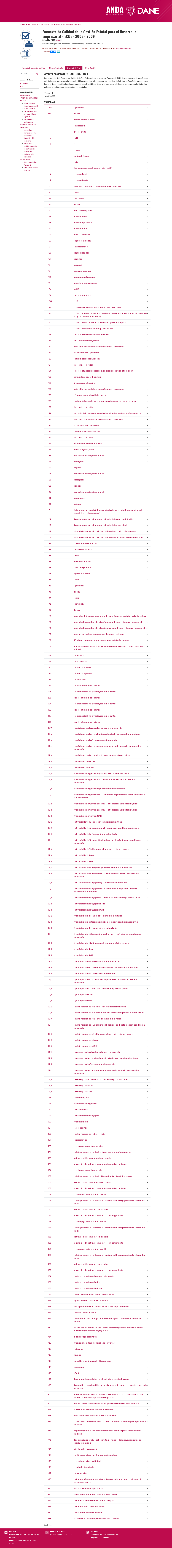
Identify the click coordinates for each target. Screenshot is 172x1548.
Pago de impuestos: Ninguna (83, 993)
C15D (49, 351)
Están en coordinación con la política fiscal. (88, 1487)
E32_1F (50, 960)
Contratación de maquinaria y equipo (86, 1114)
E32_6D (50, 902)
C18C (49, 466)
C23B (49, 536)
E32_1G (50, 1005)
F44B (49, 1414)
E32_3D (50, 881)
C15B (49, 339)
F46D (49, 1493)
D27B (49, 620)
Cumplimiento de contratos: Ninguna (86, 1038)
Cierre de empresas (80, 1138)
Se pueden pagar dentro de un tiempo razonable (90, 1193)
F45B (49, 1453)
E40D (49, 1317)
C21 (49, 508)
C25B (49, 584)
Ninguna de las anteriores (82, 294)
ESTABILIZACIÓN (25, 158)
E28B (49, 660)
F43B (49, 1383)
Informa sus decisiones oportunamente (87, 351)
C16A (49, 369)
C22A (49, 517)
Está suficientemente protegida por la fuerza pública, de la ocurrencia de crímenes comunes (105, 530)
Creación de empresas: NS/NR (84, 766)
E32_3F (50, 972)
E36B (49, 1199)
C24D (49, 560)
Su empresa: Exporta (81, 172)
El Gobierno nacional (80, 215)
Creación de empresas (81, 1096)
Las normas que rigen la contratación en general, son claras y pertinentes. (99, 632)
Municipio (77, 112)
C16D (49, 387)
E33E (49, 1120)
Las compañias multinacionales (84, 275)
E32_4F (50, 978)
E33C (49, 1108)
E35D (49, 1187)
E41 (49, 1326)
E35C (49, 1181)
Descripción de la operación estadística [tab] (33, 66)
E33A (49, 1096)
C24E (49, 566)
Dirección (77, 148)
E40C (49, 1311)
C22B (49, 524)
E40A (49, 1299)
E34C (49, 1156)
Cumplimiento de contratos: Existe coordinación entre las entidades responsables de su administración (109, 1011)
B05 (49, 148)
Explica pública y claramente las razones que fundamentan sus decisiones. (99, 345)
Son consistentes (80, 678)
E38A (49, 1247)
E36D (49, 1214)
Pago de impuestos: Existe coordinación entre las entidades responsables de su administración (106, 966)
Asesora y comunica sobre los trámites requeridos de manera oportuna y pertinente (102, 1305)
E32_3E (50, 926)
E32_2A (50, 732)
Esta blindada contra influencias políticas (88, 442)
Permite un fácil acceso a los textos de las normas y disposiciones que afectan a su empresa (105, 399)
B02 (49, 124)
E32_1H (50, 1050)
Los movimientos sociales (82, 269)
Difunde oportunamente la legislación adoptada (90, 393)
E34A (49, 1144)
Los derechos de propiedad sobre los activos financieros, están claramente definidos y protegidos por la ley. (110, 626)
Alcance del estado (29, 107)
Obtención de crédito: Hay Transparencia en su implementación (95, 926)
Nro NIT (76, 136)
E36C (49, 1208)
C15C (49, 345)
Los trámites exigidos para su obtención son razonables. (93, 1156)
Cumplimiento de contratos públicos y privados (89, 1132)
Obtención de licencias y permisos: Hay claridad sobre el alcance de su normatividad (102, 772)
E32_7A (50, 766)
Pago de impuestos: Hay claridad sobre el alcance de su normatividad (97, 960)
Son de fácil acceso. (80, 660)
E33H (49, 1138)
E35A (49, 1168)
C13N (49, 294)
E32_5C (50, 847)
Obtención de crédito (81, 1120)
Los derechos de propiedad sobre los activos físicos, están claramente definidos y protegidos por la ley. (109, 620)
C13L (49, 281)
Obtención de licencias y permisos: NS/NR (88, 814)
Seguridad (27, 115)
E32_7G (50, 1044)
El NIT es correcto (80, 130)
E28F (49, 684)
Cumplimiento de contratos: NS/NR (85, 1044)
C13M (49, 287)
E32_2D (50, 872)
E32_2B (50, 778)
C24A (49, 542)
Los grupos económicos (81, 251)
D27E (49, 638)
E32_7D (50, 908)
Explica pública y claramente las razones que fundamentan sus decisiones (99, 387)
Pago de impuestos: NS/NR (83, 999)
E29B (49, 696)
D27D (49, 632)
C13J (49, 269)
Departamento (79, 106)
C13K (49, 275)
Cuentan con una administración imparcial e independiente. (94, 1274)
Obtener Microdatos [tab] (90, 66)
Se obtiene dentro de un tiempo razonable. (88, 1144)
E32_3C (50, 832)
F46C (49, 1487)
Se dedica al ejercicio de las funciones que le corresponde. (93, 327)
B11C (49, 203)
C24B (49, 548)
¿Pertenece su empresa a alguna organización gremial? (93, 166)
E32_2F (50, 966)
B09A (49, 172)
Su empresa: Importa (81, 178)
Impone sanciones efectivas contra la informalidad (91, 1299)
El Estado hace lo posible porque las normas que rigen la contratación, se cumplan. (101, 638)
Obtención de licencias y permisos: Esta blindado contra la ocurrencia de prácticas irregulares (105, 802)
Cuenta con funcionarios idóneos (85, 1311)
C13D (49, 233)
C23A (49, 530)
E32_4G (50, 1023)
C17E (49, 436)
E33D (49, 1114)
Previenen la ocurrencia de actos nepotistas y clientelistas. (94, 1293)
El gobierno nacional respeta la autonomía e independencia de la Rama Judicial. (100, 524)
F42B (49, 1341)
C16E (49, 393)
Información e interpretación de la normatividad (30, 131)
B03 (49, 130)
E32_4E (50, 932)
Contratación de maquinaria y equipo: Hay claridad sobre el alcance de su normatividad (103, 866)
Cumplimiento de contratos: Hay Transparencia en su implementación (97, 1017)
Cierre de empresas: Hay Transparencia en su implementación (94, 1063)
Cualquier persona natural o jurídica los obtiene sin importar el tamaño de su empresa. (103, 1174)
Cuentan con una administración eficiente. (88, 1287)
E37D (49, 1241)
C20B (49, 496)
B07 (49, 160)
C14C (49, 321)
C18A (49, 454)
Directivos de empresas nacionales (85, 542)
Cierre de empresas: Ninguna (83, 1084)
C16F (49, 399)
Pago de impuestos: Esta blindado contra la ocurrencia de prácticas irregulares (101, 987)
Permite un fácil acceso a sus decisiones (87, 357)
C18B (49, 460)
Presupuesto (27, 163)
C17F (49, 442)
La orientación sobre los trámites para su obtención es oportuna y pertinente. (100, 1162)
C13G (49, 251)
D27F (49, 645)
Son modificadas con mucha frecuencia (87, 684)
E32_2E (50, 920)
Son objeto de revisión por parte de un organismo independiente (95, 1453)
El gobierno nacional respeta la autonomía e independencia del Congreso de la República (103, 517)
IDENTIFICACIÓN (25, 94)
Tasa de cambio (79, 1365)
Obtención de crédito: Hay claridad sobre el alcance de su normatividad (98, 914)
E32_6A (50, 760)
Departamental (79, 197)
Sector (76, 160)
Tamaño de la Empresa (81, 154)
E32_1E (50, 914)
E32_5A (50, 753)
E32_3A (50, 738)
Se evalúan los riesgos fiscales (84, 1465)
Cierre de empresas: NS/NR (83, 1090)
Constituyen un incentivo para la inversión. (88, 1511)
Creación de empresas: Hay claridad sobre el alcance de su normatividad (98, 726)
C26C (49, 608)
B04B (49, 142)
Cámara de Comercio (81, 245)
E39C (49, 1287)
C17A (49, 412)
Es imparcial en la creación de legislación (87, 375)
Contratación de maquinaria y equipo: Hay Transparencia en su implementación (100, 881)
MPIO (49, 112)
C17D (49, 430)
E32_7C (50, 860)
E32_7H (50, 1090)
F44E (49, 1438)
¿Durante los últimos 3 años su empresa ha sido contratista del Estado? (98, 185)
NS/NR (76, 300)
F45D (49, 1465)
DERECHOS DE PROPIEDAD (28, 123)
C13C (49, 227)
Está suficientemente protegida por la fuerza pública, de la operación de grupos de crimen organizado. (108, 536)
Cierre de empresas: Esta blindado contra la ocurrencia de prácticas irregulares (101, 1078)
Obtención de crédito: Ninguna (84, 947)
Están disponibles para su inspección (86, 1447)
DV (74, 142)
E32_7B (50, 814)
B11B (49, 197)
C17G (49, 448)
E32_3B (50, 787)
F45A (49, 1447)
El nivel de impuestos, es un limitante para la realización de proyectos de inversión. (101, 1377)
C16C (49, 381)
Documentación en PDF (123, 47)
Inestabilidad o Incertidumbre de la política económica (92, 1359)
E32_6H (50, 1084)
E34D (49, 1162)
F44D (49, 1429)
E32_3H (50, 1063)
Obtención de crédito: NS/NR (83, 953)
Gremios (76, 554)
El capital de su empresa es (83, 209)
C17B (49, 418)
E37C (49, 1235)
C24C (49, 554)
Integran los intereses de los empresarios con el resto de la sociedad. (97, 1517)
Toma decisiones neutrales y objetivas (86, 339)
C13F (49, 245)
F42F (49, 1365)
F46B (49, 1477)
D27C (49, 626)
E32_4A (50, 744)
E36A (49, 1193)
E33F (49, 1126)
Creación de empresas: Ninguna (84, 760)
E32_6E (50, 947)
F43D (49, 1402)
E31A (49, 714)
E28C (49, 666)
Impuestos (77, 1353)
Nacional (76, 191)
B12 (49, 209)
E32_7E (50, 953)
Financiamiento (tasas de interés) (85, 1335)
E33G (49, 1132)
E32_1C (50, 820)
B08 (49, 166)
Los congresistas (79, 460)
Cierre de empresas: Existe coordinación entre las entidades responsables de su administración (106, 1056)
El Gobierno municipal (81, 227)
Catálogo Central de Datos (40, 23)
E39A (49, 1274)
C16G (49, 405)
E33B (49, 1102)
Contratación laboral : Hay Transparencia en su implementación (95, 832)
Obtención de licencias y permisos (85, 1102)
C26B (49, 602)
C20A (49, 490)
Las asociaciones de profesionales (85, 281)
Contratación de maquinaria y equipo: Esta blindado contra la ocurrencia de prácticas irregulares (107, 896)
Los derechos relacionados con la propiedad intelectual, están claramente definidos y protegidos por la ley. (110, 614)
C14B (49, 312)
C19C (49, 484)
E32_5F (50, 987)
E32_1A (50, 726)
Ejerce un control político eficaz (84, 381)
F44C (49, 1420)
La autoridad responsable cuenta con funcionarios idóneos (93, 1408)
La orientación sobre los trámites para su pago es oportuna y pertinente (98, 1214)
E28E (49, 678)
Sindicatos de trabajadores (83, 548)
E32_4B (50, 793)
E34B (49, 1150)
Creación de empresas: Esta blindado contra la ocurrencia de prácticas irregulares (102, 753)
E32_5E (50, 941)
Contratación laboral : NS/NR (83, 860)
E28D (49, 672)
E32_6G (50, 1038)
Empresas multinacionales (82, 560)
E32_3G (50, 1017)
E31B (49, 720)
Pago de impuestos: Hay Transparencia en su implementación (94, 972)
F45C (49, 1459)
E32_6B (50, 808)
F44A (49, 1408)
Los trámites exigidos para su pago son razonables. (91, 1208)
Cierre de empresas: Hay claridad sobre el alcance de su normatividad (97, 1050)
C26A (49, 596)
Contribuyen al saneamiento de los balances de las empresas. (94, 1499)
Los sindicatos (78, 263)
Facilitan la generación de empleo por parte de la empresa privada (96, 1493)
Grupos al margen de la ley (82, 566)
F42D (49, 1353)
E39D (49, 1293)
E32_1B (50, 772)
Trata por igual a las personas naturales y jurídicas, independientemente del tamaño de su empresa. (107, 412)
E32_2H (50, 1056)
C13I (49, 263)
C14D (49, 327)
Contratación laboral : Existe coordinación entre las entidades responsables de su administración (107, 826)
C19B (49, 478)
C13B (49, 221)
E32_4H (50, 1069)
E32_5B (50, 802)
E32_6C (50, 853)
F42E (49, 1359)
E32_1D (50, 866)
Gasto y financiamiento (30, 161)
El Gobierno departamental (83, 221)
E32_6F (50, 993)
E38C (49, 1262)
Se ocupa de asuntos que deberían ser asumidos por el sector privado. (97, 306)
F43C (49, 1393)
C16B (49, 375)
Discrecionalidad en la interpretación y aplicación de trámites (95, 690)
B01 (49, 118)
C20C (49, 502)
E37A (49, 1220)
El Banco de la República (82, 233)
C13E (49, 239)
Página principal (25, 23)
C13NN (50, 300)
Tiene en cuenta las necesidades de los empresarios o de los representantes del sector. (103, 369)
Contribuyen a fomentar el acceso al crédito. (89, 1505)
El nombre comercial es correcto (85, 118)
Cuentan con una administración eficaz (87, 1281)
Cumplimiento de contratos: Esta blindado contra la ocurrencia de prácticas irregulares (103, 1032)
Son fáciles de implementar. (83, 672)
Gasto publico (78, 1347)
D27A (49, 614)
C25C (49, 590)
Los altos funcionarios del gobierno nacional (89, 454)
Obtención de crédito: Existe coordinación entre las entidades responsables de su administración (106, 920)
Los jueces (77, 466)
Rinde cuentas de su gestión (83, 363)
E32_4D (50, 887)
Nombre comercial (80, 124)
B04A (49, 136)
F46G (49, 1511)
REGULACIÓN (24, 126)
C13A (49, 215)
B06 (49, 154)
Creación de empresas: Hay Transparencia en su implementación (95, 738)
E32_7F (50, 999)
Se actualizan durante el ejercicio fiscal (87, 1459)
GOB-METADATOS (56, 23)
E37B (49, 1226)
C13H (49, 257)
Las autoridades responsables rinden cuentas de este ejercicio (95, 1414)
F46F (49, 1505)
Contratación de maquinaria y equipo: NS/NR (89, 908)
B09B (49, 178)
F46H (49, 1517)
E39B (49, 1281)
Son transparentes (80, 1471)
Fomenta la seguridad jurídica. (84, 448)
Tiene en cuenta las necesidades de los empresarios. (91, 333)
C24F (49, 572)
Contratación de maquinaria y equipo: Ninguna (89, 902)
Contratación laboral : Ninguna (84, 853)
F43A (49, 1377)
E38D (49, 1268)
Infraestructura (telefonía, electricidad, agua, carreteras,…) (94, 1341)
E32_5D (50, 896)
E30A (49, 702)
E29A (49, 690)
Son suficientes (79, 654)
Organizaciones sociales (82, 572)
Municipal (77, 203)
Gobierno (58, 39)
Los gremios (78, 257)
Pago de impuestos (80, 1126)
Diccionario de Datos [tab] (74, 66)
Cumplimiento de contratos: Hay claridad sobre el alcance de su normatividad (100, 1005)
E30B (49, 708)
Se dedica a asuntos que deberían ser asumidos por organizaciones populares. (100, 321)
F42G (49, 1371)
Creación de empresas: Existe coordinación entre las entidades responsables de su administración (107, 732)
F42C (49, 1347)
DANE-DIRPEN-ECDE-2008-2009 (71, 23)
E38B (49, 1253)
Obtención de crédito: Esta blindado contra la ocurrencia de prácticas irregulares (101, 941)
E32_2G (50, 1011)
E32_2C (50, 826)
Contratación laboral (81, 1108)
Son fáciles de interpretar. (83, 666)
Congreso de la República (82, 239)
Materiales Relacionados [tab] (56, 66)
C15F (49, 363)
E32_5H (50, 1078)
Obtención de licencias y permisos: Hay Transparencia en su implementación (99, 787)
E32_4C (50, 838)
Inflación (77, 1371)
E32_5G (50, 1032)
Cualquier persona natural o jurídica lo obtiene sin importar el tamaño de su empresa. (102, 1150)
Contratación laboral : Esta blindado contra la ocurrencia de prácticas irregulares (101, 847)
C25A (49, 578)
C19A (49, 472)
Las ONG (76, 287)
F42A (49, 1335)
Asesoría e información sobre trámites (87, 696)
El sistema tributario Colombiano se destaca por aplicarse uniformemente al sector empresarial (106, 1402)
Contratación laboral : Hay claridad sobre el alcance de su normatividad (98, 820)
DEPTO (50, 106)
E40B (49, 1305)
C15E (49, 357)
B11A (49, 191)
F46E (49, 1499)
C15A (49, 333)
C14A (49, 306)
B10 (49, 185)
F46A (49, 1471)
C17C (49, 424)
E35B (49, 1174)
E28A (49, 654)
